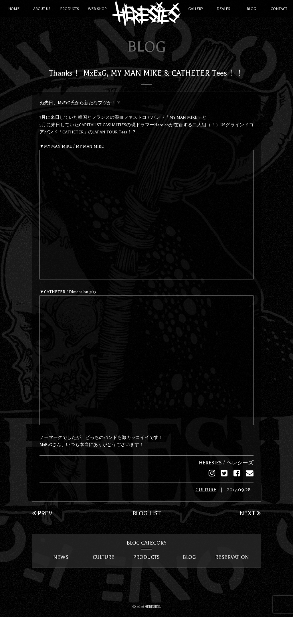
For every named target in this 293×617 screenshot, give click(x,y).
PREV (42, 512)
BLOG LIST (146, 512)
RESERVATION (232, 557)
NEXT (250, 512)
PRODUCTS (146, 557)
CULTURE (205, 489)
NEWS (60, 557)
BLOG (189, 557)
